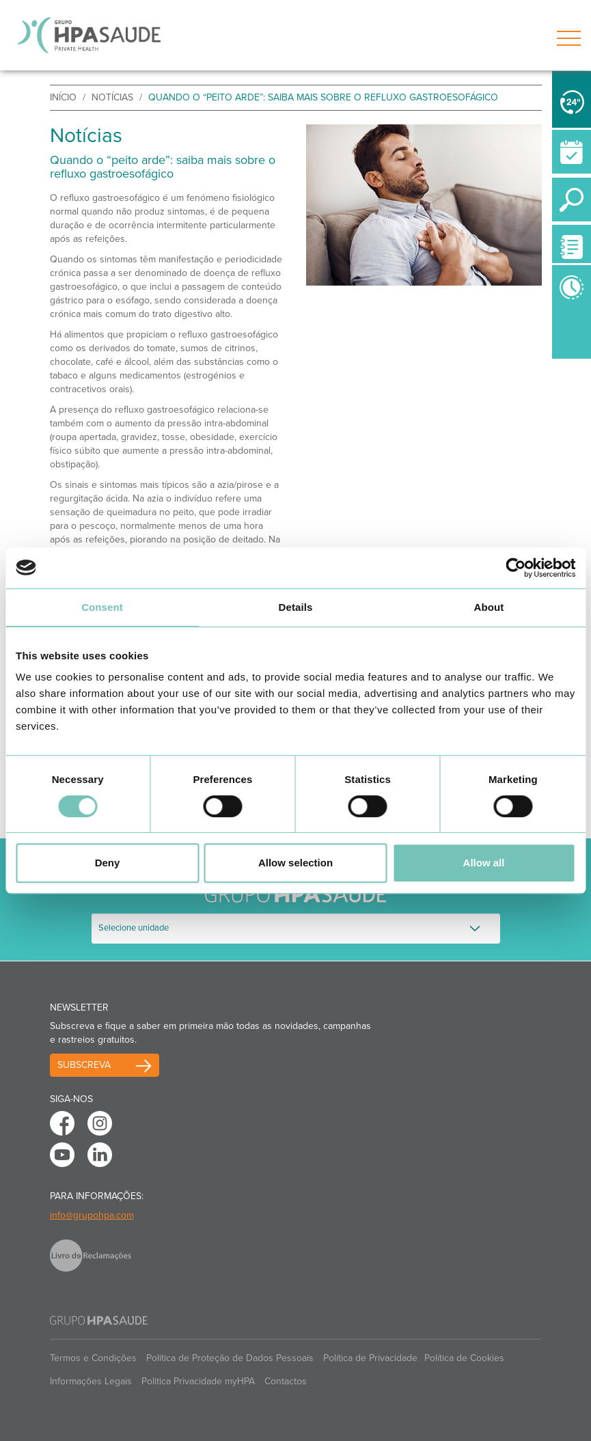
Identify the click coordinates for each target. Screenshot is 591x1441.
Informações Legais (91, 1381)
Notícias (112, 97)
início (63, 97)
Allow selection (295, 862)
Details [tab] (296, 607)
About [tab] (489, 607)
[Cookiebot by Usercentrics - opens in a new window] (515, 568)
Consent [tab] (102, 607)
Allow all (484, 862)
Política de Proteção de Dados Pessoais (230, 1358)
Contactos (285, 1381)
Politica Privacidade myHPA (198, 1381)
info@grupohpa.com (92, 1215)
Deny (107, 862)
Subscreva (84, 1065)
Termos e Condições (93, 1358)
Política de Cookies (464, 1358)
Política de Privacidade (370, 1358)
